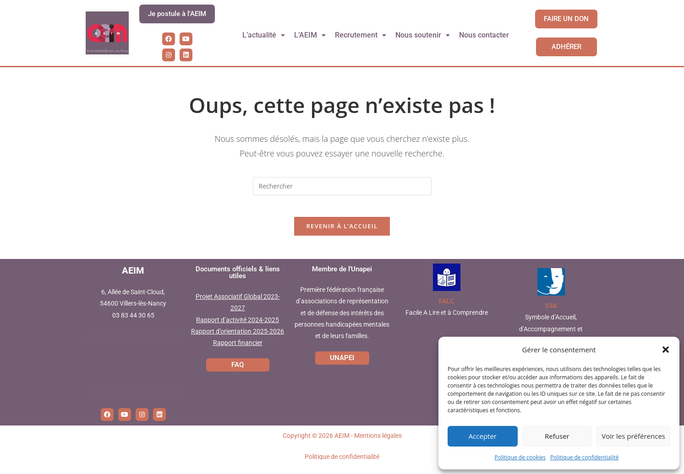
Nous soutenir (423, 35)
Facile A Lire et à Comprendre (446, 319)
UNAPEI (342, 364)
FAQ (237, 370)
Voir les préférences (633, 436)
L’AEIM (310, 35)
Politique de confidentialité (584, 457)
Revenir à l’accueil (342, 232)
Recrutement (361, 35)
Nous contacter (484, 35)
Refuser (557, 436)
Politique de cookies (520, 457)
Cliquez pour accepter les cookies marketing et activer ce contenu (133, 371)
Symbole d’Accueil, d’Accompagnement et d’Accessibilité (551, 335)
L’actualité (263, 35)
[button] (665, 349)
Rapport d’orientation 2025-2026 (237, 337)
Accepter (483, 436)
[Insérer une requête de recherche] (342, 186)
